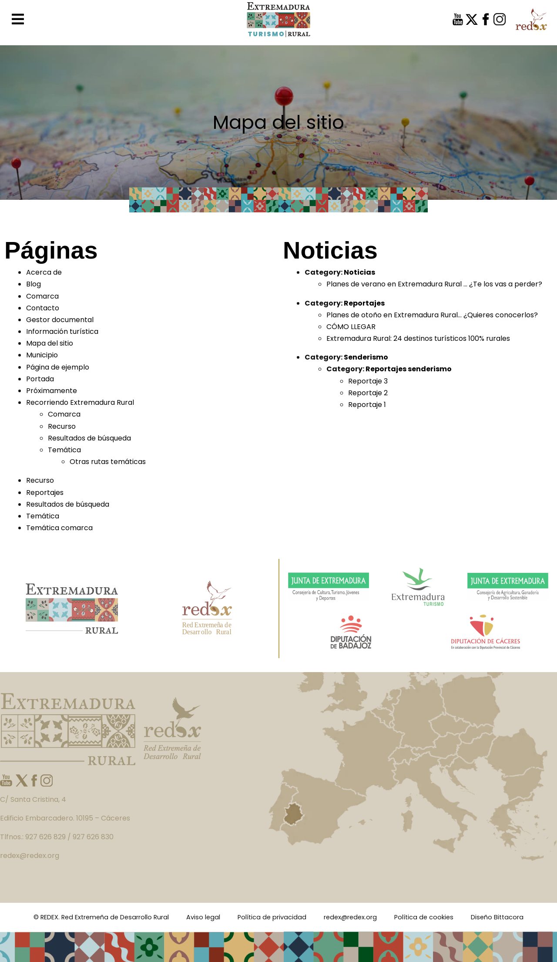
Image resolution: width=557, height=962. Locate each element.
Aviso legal (203, 917)
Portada (40, 379)
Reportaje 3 (368, 381)
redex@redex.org (350, 917)
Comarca (42, 296)
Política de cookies (423, 917)
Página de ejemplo (57, 367)
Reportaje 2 (368, 393)
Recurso (62, 426)
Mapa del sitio (49, 343)
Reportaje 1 (367, 405)
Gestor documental (60, 320)
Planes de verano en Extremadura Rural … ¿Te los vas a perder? (434, 284)
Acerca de (44, 272)
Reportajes (45, 493)
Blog (33, 284)
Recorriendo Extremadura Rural (80, 402)
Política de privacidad (272, 917)
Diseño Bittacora (497, 917)
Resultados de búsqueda (89, 438)
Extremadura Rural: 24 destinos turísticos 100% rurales (418, 338)
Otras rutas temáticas (108, 462)
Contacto (42, 308)
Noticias (359, 272)
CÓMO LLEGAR (351, 327)
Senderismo (366, 357)
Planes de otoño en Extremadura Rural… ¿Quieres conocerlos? (432, 315)
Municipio (42, 355)
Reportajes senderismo (409, 369)
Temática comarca (59, 528)
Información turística (62, 331)
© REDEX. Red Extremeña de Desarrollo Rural (101, 917)
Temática (64, 450)
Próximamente (51, 391)
